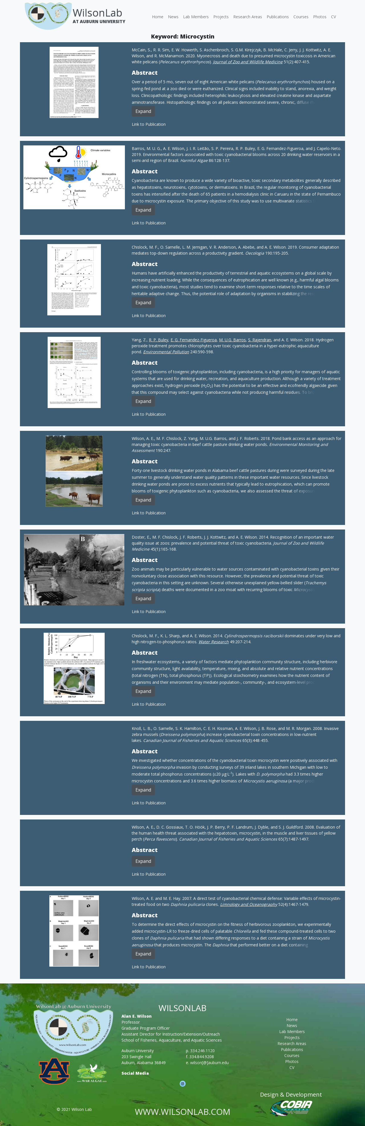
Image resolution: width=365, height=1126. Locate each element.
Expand (143, 111)
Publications (278, 16)
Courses (301, 16)
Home (157, 16)
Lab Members (196, 16)
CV (333, 16)
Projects (221, 16)
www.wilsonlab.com (182, 1111)
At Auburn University (99, 21)
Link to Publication (149, 124)
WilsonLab (97, 13)
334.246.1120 (202, 1050)
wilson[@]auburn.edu (209, 1062)
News (173, 16)
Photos (320, 16)
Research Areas (247, 16)
